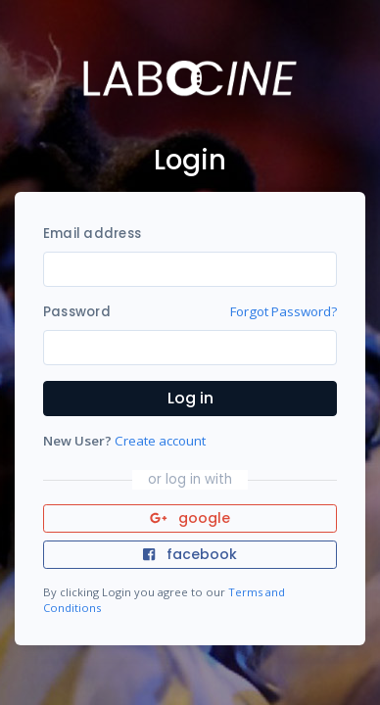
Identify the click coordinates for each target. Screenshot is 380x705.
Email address (92, 233)
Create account (160, 440)
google (190, 518)
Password (77, 312)
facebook (190, 554)
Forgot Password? (283, 311)
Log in (190, 398)
